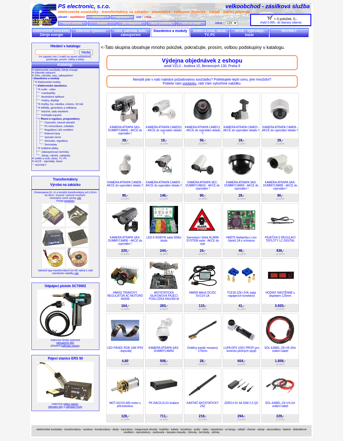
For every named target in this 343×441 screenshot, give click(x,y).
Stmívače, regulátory (56, 140)
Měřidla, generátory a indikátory (57, 107)
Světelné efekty (48, 148)
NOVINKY (289, 31)
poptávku (69, 200)
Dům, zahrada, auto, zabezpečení (130, 33)
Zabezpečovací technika (55, 151)
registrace (122, 17)
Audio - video (47, 89)
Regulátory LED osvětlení (58, 129)
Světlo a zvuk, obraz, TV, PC (209, 33)
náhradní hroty (74, 406)
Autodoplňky (48, 93)
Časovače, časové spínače (59, 122)
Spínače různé (52, 137)
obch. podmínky (162, 23)
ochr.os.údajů (191, 23)
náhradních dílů (65, 342)
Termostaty (50, 144)
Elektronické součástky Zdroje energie (51, 33)
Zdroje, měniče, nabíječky (55, 155)
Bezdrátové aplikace (52, 96)
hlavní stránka (72, 23)
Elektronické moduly (48, 82)
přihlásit (98, 17)
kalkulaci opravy (70, 345)
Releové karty (52, 133)
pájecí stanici (70, 404)
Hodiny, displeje (50, 100)
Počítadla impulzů (51, 115)
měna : (220, 23)
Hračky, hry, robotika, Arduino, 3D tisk (60, 104)
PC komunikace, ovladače (59, 126)
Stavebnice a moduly (170, 31)
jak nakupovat (132, 23)
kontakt (102, 23)
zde (79, 198)
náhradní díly (55, 406)
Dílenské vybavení (91, 31)
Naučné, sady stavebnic (54, 111)
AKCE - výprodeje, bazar (249, 33)
